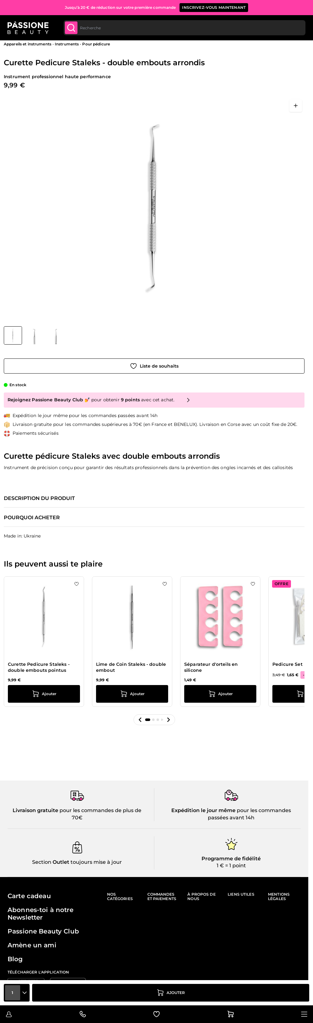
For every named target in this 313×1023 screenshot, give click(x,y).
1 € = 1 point (231, 866)
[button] (140, 720)
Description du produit (39, 498)
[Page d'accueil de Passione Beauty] (28, 27)
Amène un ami (32, 945)
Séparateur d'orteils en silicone (211, 667)
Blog (15, 959)
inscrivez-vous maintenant (214, 7)
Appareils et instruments (27, 44)
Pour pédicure (96, 44)
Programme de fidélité (231, 859)
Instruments (67, 44)
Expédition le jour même (203, 810)
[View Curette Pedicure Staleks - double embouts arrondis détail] (34, 335)
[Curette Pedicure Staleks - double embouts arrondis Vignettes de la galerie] (34, 335)
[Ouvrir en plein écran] (295, 105)
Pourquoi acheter (32, 517)
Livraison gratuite (35, 810)
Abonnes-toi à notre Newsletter (40, 913)
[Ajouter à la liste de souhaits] (154, 366)
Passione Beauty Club (43, 931)
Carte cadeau (29, 896)
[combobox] (184, 27)
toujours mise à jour (95, 862)
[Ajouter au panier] (170, 993)
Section (41, 862)
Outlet (60, 862)
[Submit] (71, 27)
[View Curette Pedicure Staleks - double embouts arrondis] (13, 335)
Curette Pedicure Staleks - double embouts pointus (39, 667)
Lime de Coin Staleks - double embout (131, 667)
